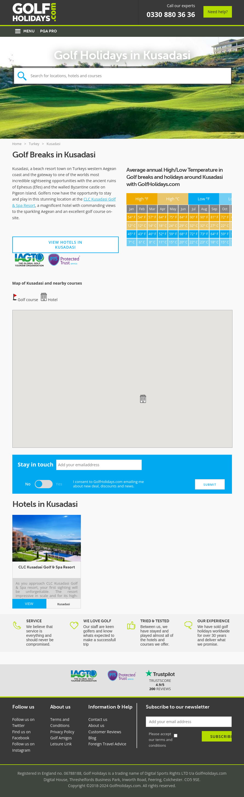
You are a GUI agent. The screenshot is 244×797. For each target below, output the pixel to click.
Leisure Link (61, 743)
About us (96, 725)
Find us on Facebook (21, 734)
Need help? (218, 11)
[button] (142, 398)
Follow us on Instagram (23, 746)
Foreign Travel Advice (107, 743)
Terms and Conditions (59, 722)
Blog (92, 737)
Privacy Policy (62, 731)
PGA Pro (48, 31)
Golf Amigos (61, 737)
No (28, 484)
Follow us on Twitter (23, 722)
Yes (59, 484)
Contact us (97, 719)
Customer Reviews (104, 731)
